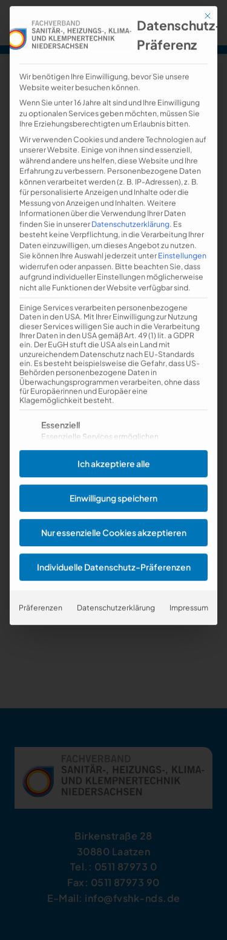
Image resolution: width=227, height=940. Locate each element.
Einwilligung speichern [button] (113, 476)
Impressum (188, 586)
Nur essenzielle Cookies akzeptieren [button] (113, 511)
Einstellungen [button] (182, 235)
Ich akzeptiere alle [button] (113, 442)
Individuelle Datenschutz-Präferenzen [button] (114, 545)
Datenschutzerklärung (130, 202)
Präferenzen (40, 586)
